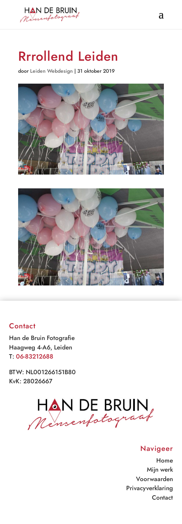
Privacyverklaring (149, 488)
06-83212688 (34, 356)
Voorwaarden (154, 479)
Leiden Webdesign (51, 71)
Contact (162, 497)
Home (164, 460)
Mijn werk (160, 469)
